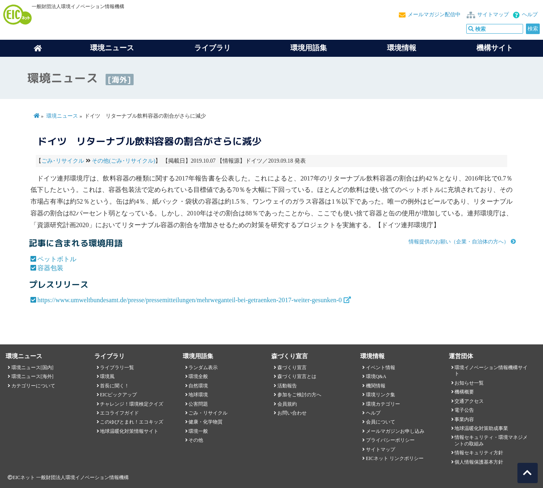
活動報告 (287, 386)
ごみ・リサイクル (207, 413)
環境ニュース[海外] (32, 376)
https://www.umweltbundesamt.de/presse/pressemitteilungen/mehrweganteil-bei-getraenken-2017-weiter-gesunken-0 (189, 300)
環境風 (107, 376)
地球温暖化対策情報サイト (129, 431)
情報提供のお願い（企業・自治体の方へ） (459, 242)
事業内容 (464, 419)
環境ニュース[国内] (32, 367)
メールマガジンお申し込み (395, 431)
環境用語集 (308, 48)
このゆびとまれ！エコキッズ (131, 422)
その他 (195, 440)
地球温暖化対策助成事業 (481, 428)
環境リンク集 (380, 395)
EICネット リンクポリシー (395, 458)
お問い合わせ (292, 413)
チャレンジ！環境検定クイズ (131, 404)
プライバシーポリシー (390, 440)
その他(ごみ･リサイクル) (123, 161)
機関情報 (375, 386)
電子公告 (464, 410)
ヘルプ (530, 14)
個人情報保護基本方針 (478, 462)
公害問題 (198, 404)
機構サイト (494, 48)
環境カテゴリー (383, 404)
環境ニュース (62, 116)
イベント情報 (380, 367)
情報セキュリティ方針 (478, 453)
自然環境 (198, 386)
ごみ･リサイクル (62, 161)
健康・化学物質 (205, 422)
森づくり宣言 (292, 367)
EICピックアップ (118, 395)
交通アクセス (469, 401)
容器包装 (50, 267)
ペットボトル (56, 259)
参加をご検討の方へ (299, 395)
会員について (380, 422)
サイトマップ (493, 14)
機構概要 (464, 392)
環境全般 (198, 376)
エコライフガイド (119, 413)
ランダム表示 (203, 367)
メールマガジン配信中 (434, 14)
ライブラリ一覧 (117, 367)
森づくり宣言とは (296, 376)
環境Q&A (376, 376)
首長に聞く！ (114, 386)
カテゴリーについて (33, 386)
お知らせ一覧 (469, 383)
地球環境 (198, 395)
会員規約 (287, 404)
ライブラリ (212, 48)
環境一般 (198, 431)
